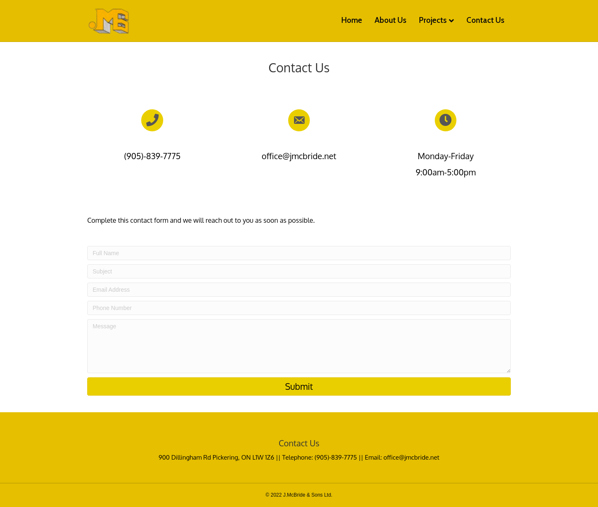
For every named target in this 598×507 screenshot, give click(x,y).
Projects (433, 20)
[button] (299, 386)
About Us (391, 20)
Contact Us (485, 20)
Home (351, 20)
